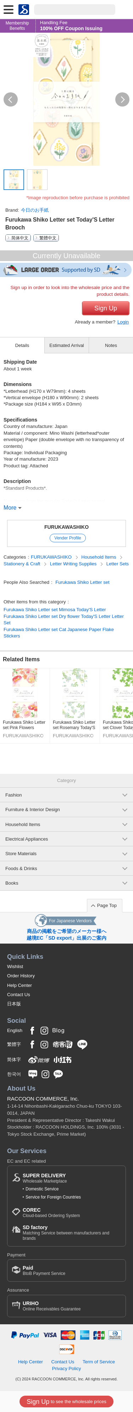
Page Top (107, 905)
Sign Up (105, 308)
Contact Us (18, 994)
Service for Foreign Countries (53, 1197)
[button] (10, 99)
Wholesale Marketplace (45, 1178)
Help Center (19, 985)
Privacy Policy (66, 1368)
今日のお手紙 (35, 210)
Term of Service (99, 1361)
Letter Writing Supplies (74, 563)
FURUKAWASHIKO (66, 527)
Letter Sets (117, 563)
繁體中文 (47, 237)
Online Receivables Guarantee (52, 1305)
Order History (21, 975)
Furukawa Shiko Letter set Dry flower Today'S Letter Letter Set (64, 619)
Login (123, 322)
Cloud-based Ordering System (51, 1212)
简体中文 (19, 237)
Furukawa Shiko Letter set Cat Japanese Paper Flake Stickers (59, 633)
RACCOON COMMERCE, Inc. (43, 1099)
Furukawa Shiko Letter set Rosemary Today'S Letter (74, 725)
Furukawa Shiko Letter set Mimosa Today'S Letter (55, 609)
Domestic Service (42, 1188)
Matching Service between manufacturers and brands (72, 1232)
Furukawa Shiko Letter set (82, 582)
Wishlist (15, 966)
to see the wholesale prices (66, 1401)
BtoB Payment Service (44, 1270)
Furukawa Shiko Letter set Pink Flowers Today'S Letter (24, 725)
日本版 (14, 1003)
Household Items (99, 557)
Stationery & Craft (22, 563)
